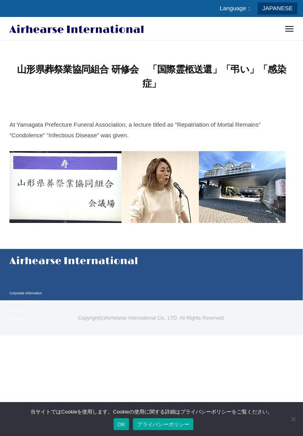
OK (121, 424)
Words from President (25, 302)
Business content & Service (29, 347)
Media (14, 355)
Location (15, 319)
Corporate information (25, 293)
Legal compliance (22, 383)
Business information (25, 339)
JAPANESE (277, 8)
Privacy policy (19, 375)
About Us (16, 310)
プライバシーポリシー (163, 424)
